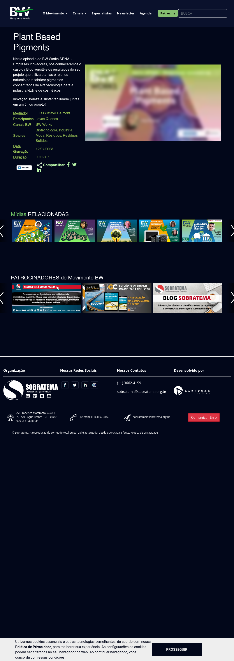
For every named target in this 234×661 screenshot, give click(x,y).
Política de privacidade (144, 432)
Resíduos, (54, 136)
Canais (78, 13)
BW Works (44, 125)
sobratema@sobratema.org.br (142, 391)
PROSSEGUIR (176, 649)
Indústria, (66, 130)
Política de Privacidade (33, 647)
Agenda (146, 13)
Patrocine (167, 13)
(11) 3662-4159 (129, 382)
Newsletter (125, 13)
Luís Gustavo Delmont (53, 113)
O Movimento (54, 13)
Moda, (40, 136)
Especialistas (102, 13)
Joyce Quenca (47, 119)
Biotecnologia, (47, 130)
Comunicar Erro (204, 417)
